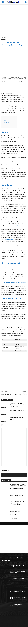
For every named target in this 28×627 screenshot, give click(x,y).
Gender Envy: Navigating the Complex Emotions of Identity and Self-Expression (18, 405)
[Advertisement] (14, 19)
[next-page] (5, 425)
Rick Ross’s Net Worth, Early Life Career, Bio (15, 282)
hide (14, 118)
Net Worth (7, 36)
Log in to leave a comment (14, 475)
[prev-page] (2, 425)
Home (2, 36)
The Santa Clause (8, 239)
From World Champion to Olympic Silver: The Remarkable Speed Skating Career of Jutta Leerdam (18, 495)
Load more (14, 518)
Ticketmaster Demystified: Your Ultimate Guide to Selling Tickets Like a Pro (17, 565)
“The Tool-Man (16, 225)
